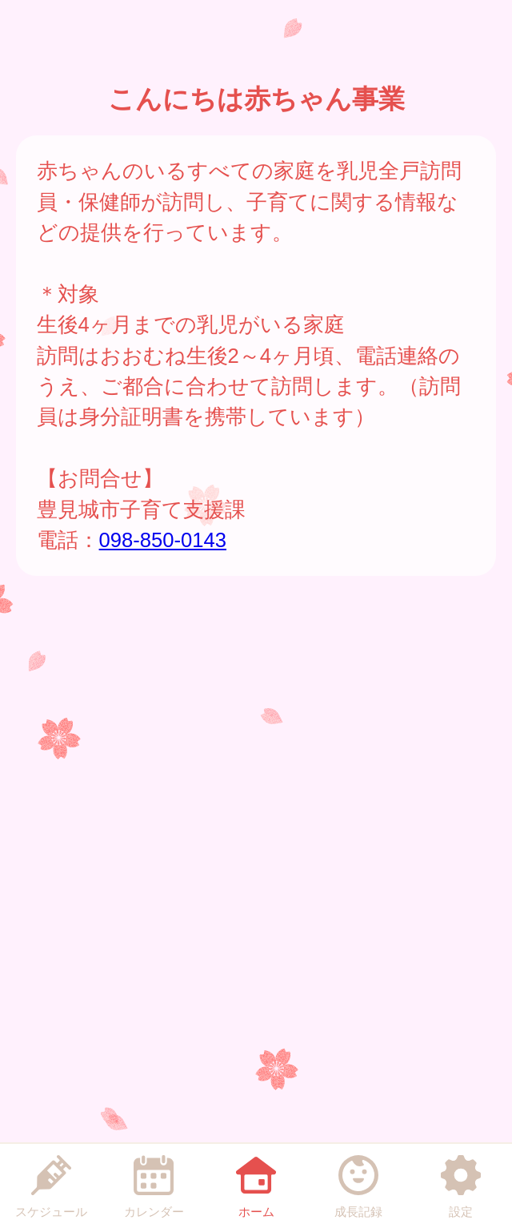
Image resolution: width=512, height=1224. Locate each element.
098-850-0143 (162, 540)
